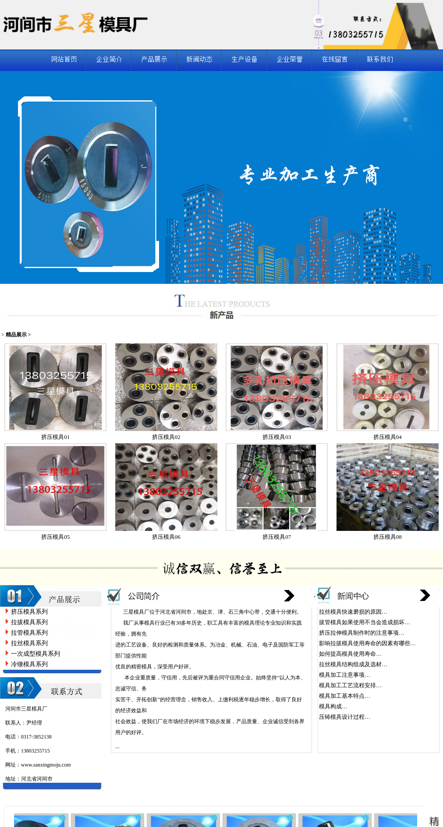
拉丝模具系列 (29, 643)
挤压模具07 (276, 537)
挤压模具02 (166, 437)
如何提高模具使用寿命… (350, 653)
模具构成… (333, 706)
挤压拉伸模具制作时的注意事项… (361, 632)
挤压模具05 (55, 537)
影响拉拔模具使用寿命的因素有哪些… (367, 643)
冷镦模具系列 (29, 664)
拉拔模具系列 (29, 622)
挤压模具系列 (29, 611)
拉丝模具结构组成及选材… (353, 664)
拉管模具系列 (29, 632)
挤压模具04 (387, 437)
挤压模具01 (55, 437)
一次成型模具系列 (35, 653)
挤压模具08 (387, 537)
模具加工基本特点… (344, 696)
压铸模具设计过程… (344, 717)
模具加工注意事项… (344, 674)
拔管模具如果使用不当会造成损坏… (364, 622)
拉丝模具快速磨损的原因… (353, 611)
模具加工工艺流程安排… (350, 685)
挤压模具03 (276, 437)
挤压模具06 (166, 537)
